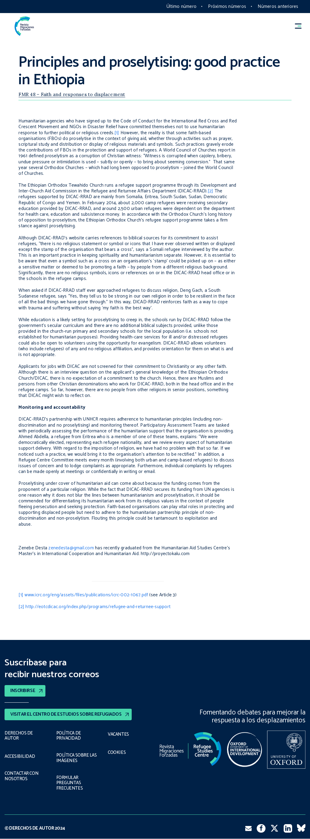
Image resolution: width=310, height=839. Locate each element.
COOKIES (117, 752)
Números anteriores (278, 6)
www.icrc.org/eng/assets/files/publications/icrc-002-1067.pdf (86, 595)
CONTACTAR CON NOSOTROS (22, 776)
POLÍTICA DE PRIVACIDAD (68, 736)
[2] (210, 191)
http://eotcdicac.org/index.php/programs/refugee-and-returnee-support (97, 607)
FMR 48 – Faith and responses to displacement (71, 94)
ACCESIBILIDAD (19, 756)
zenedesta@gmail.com (71, 548)
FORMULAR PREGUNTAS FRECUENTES (68, 783)
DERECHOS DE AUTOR (18, 736)
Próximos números (227, 6)
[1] (116, 133)
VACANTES (118, 734)
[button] (301, 26)
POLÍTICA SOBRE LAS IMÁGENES (77, 758)
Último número (181, 6)
